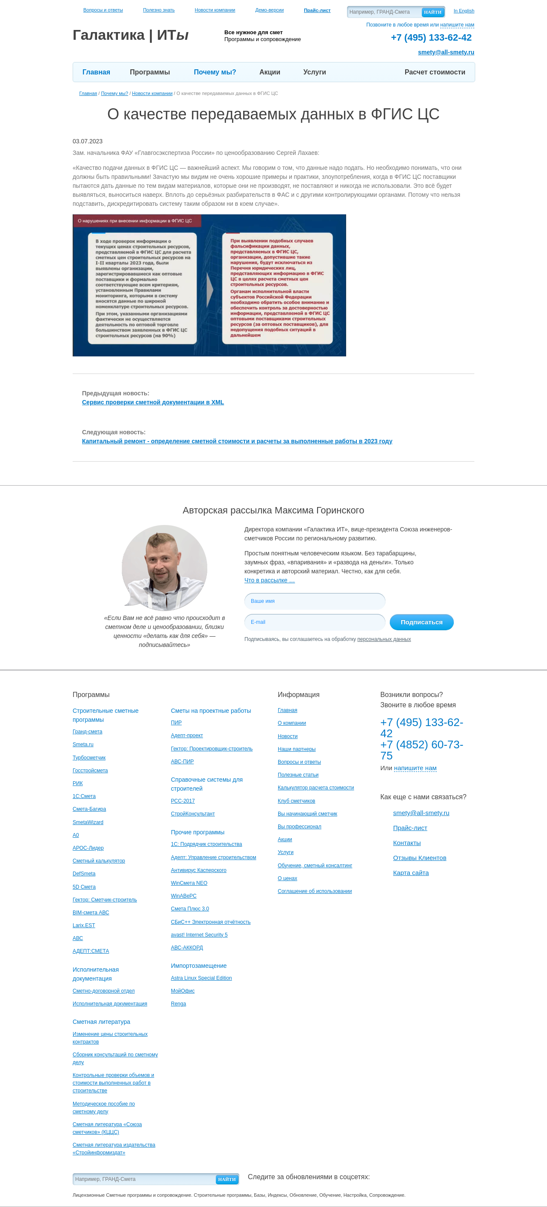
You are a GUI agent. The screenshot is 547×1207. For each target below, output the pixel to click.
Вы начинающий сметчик (307, 814)
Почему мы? (215, 72)
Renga (178, 1004)
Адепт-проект (187, 735)
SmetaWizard (88, 822)
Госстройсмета (90, 771)
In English (464, 10)
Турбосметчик (89, 758)
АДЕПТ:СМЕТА (91, 951)
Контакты (407, 842)
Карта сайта (411, 872)
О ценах (287, 878)
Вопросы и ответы (103, 9)
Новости (287, 736)
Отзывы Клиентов (420, 857)
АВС (78, 938)
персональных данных (384, 639)
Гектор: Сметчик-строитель (105, 900)
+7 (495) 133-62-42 (421, 728)
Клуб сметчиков (296, 801)
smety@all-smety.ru (446, 52)
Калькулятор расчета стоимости (316, 788)
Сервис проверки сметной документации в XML (153, 402)
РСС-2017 (183, 801)
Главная (96, 72)
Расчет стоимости (435, 72)
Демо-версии (269, 9)
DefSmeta (84, 874)
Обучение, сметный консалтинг (315, 866)
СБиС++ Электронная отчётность (211, 922)
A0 (76, 835)
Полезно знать (159, 9)
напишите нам (457, 25)
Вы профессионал (299, 827)
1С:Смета (84, 796)
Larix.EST (84, 925)
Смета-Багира (89, 809)
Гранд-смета (87, 732)
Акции (269, 72)
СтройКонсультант (193, 814)
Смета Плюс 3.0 (190, 909)
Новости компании (215, 9)
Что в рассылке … (269, 580)
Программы (150, 72)
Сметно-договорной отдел (104, 991)
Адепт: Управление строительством (213, 857)
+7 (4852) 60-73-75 (421, 750)
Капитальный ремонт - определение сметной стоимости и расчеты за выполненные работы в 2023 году (237, 441)
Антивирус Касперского (198, 870)
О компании (292, 723)
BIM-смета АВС (91, 913)
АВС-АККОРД (187, 948)
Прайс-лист (410, 827)
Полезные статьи (298, 775)
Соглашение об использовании (315, 891)
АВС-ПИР (182, 762)
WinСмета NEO (189, 883)
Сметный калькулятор (99, 861)
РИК (78, 783)
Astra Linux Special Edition (201, 978)
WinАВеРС (184, 896)
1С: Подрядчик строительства (206, 844)
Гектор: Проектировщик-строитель (212, 749)
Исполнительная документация (110, 1004)
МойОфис (182, 991)
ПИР (176, 723)
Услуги (314, 72)
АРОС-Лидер (88, 848)
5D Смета (84, 887)
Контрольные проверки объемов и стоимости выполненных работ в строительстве (113, 1083)
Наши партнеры (297, 749)
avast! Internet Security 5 (199, 935)
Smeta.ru (83, 744)
